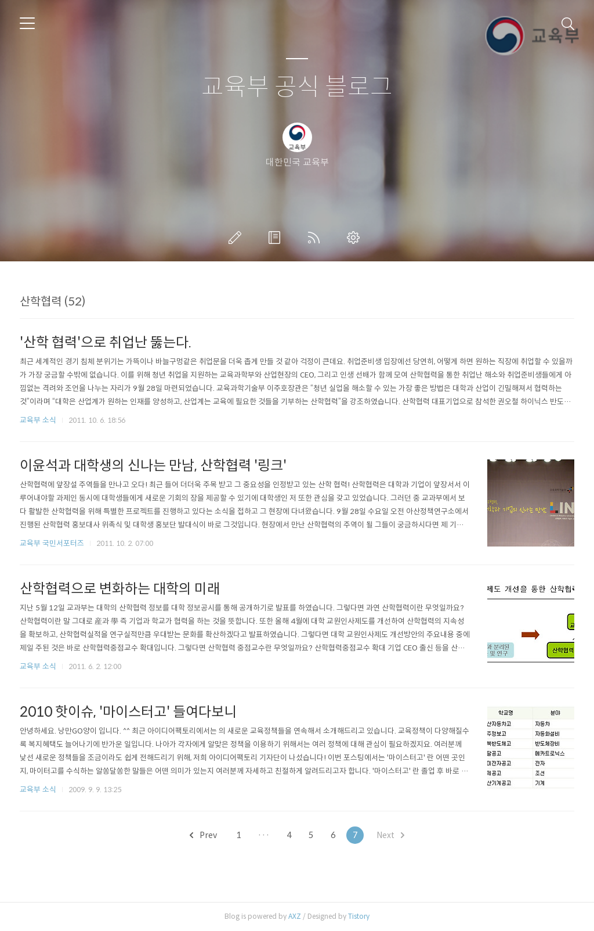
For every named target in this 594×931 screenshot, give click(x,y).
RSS (316, 237)
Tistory (359, 916)
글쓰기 (237, 237)
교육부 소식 (38, 420)
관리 (356, 237)
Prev (203, 835)
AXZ (294, 916)
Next (390, 835)
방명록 (277, 237)
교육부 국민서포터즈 (52, 543)
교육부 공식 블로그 (297, 87)
